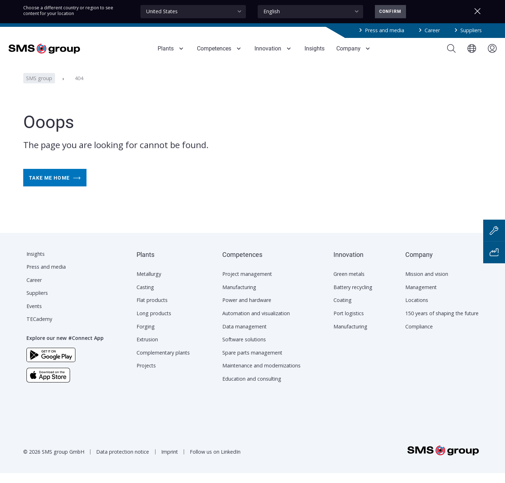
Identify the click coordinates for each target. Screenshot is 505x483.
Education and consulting (251, 388)
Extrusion (147, 349)
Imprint (169, 461)
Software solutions (244, 349)
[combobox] (193, 11)
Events (34, 316)
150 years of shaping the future (442, 323)
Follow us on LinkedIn (215, 461)
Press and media (384, 30)
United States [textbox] (162, 11)
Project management (247, 283)
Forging (146, 336)
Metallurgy (149, 283)
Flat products (152, 310)
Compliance (419, 336)
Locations (416, 310)
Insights (35, 263)
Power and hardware (246, 310)
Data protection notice (122, 461)
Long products (154, 323)
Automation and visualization (256, 323)
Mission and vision (426, 283)
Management (421, 297)
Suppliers (471, 30)
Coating (342, 310)
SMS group (39, 87)
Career (432, 30)
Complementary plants (163, 362)
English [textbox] (271, 11)
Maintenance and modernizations (261, 375)
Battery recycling (352, 297)
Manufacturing (239, 297)
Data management (244, 336)
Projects (146, 375)
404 (79, 87)
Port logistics (348, 323)
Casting (145, 297)
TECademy (39, 329)
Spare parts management (252, 362)
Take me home (54, 187)
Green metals (349, 283)
